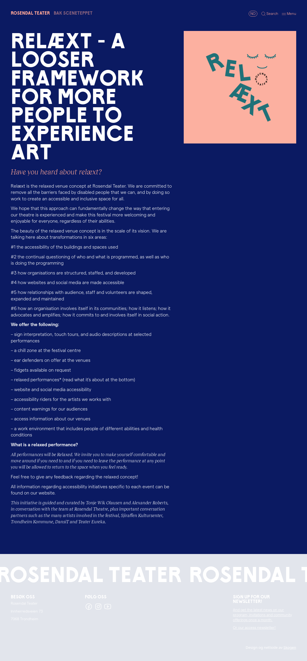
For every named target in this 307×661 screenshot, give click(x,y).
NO (253, 13)
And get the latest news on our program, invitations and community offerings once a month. (262, 614)
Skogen (289, 647)
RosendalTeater (30, 13)
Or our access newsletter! (254, 627)
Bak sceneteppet (73, 13)
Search (272, 13)
